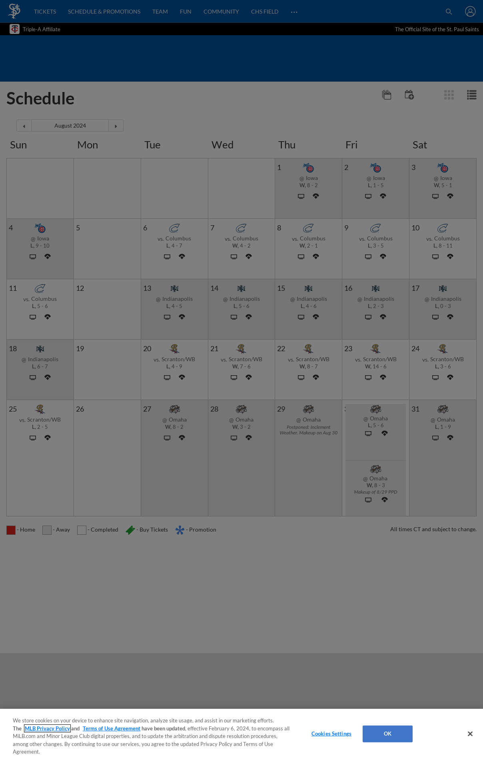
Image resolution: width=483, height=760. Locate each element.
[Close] (470, 734)
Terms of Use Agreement (111, 728)
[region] (241, 734)
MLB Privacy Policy (47, 728)
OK (387, 733)
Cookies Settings (331, 733)
